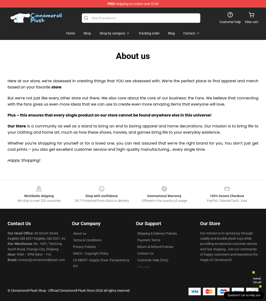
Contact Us (145, 253)
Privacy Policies (84, 247)
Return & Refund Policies (155, 247)
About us (79, 233)
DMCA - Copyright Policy (91, 253)
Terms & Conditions (87, 240)
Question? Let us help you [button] (244, 295)
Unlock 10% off (257, 280)
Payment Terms (148, 240)
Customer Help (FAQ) (152, 260)
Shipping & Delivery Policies (157, 233)
